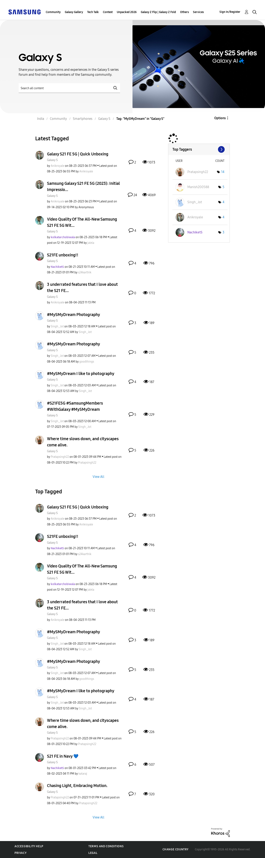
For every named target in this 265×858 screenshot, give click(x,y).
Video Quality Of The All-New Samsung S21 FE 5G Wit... (82, 222)
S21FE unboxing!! (62, 254)
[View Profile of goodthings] (86, 361)
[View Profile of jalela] (90, 243)
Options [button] (220, 118)
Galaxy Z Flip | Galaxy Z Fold (158, 12)
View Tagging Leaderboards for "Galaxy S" (199, 149)
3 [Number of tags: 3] (223, 232)
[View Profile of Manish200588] (198, 187)
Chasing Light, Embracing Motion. (77, 785)
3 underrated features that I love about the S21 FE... (82, 287)
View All (98, 476)
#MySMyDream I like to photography (80, 373)
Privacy (20, 853)
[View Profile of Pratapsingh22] (60, 457)
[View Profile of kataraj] (82, 773)
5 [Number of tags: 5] (223, 187)
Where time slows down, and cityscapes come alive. (83, 441)
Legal (92, 853)
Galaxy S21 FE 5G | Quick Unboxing (77, 153)
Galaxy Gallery (74, 12)
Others (184, 12)
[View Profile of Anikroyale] (57, 166)
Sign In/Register (229, 12)
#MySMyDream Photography (73, 314)
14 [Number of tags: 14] (222, 172)
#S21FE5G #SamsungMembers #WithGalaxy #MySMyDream (75, 406)
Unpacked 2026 (127, 12)
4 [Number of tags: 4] (223, 202)
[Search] (69, 88)
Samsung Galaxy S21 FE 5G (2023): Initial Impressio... (83, 186)
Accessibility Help (28, 846)
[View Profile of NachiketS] (57, 267)
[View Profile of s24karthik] (84, 272)
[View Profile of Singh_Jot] (57, 326)
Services (198, 12)
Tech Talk (93, 12)
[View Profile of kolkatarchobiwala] (63, 237)
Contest (108, 12)
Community (53, 12)
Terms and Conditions (106, 846)
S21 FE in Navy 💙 (62, 756)
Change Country (176, 849)
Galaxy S (52, 160)
